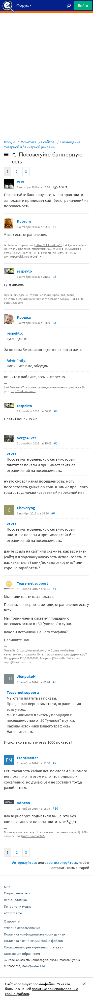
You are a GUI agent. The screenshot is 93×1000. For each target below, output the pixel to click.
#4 (56, 411)
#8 (54, 682)
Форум (9, 142)
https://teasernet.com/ (32, 650)
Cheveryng (26, 507)
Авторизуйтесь (24, 862)
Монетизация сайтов (38, 142)
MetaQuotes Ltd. (34, 966)
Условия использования (22, 928)
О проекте (12, 921)
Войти (83, 5)
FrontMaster (27, 757)
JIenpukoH (26, 676)
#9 (54, 763)
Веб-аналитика (15, 900)
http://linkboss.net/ (23, 391)
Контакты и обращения (22, 953)
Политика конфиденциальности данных (34, 934)
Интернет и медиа (17, 906)
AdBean (23, 802)
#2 (54, 276)
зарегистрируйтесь (61, 862)
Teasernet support (32, 583)
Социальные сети (17, 893)
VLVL (21, 181)
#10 (55, 808)
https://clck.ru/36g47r (17, 253)
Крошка (24, 317)
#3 (54, 322)
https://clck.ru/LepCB (48, 245)
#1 (54, 226)
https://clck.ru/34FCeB (23, 256)
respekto (24, 271)
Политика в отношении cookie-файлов (33, 940)
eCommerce (13, 913)
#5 (56, 443)
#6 (53, 513)
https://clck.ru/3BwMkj (45, 249)
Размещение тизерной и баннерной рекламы (42, 144)
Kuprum (24, 221)
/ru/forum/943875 (33, 836)
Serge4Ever (26, 437)
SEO (7, 886)
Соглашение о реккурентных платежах (33, 947)
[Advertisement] (46, 25)
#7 (54, 588)
